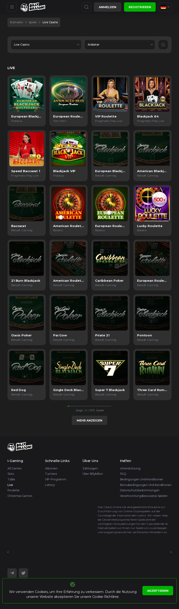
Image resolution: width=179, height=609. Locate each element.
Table (11, 479)
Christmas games (19, 496)
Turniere (51, 473)
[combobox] (165, 7)
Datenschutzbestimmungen (139, 490)
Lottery (50, 485)
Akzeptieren (158, 590)
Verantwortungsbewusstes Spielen (144, 496)
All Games (14, 468)
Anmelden (107, 7)
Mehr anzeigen (89, 420)
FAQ (123, 473)
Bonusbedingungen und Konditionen (146, 485)
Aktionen (51, 468)
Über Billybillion (93, 473)
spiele (33, 22)
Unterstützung (130, 468)
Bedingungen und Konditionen (141, 479)
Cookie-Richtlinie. (105, 597)
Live (10, 485)
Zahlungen (90, 468)
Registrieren (140, 7)
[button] (46, 44)
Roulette (13, 490)
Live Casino (50, 22)
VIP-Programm (55, 479)
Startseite (16, 22)
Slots (10, 473)
